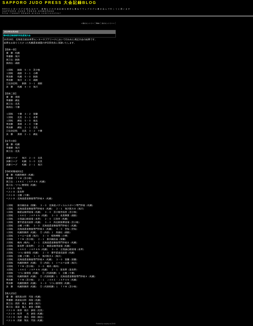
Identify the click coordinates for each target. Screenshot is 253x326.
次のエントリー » (108, 23)
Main (98, 23)
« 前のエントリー (87, 23)
